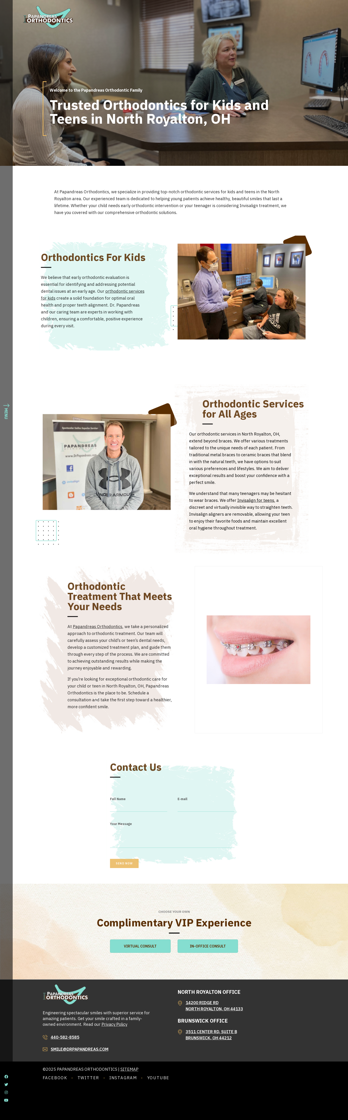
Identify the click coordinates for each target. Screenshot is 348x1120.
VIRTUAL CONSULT (140, 946)
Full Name (118, 843)
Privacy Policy (114, 1024)
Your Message (121, 868)
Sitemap (129, 1069)
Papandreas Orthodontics (158, 626)
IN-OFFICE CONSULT (208, 946)
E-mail (182, 843)
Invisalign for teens (255, 500)
